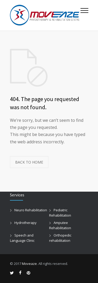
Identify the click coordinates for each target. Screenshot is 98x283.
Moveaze (29, 263)
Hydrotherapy (25, 222)
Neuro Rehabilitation (30, 210)
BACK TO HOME (29, 162)
